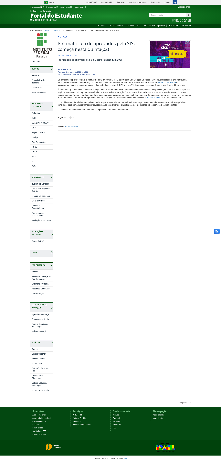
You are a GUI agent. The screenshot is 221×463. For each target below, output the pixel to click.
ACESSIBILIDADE (184, 7)
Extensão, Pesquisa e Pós (41, 369)
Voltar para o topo (183, 403)
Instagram (116, 421)
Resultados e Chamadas (37, 377)
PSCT (34, 152)
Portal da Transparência (154, 26)
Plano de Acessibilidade (38, 207)
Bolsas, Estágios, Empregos (39, 384)
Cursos (101, 26)
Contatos (173, 26)
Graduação (36, 88)
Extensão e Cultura (42, 284)
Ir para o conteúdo (37, 7)
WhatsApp (117, 425)
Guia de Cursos (38, 201)
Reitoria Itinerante (39, 435)
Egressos (35, 425)
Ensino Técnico (38, 359)
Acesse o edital (153, 98)
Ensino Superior (39, 354)
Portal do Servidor (79, 418)
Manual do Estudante (41, 196)
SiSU (34, 166)
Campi (34, 349)
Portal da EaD (133, 26)
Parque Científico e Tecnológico (40, 326)
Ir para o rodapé (80, 7)
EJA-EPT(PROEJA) (40, 123)
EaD (34, 118)
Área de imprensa (39, 415)
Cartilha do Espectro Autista (40, 190)
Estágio (35, 137)
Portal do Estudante (167, 82)
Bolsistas (36, 113)
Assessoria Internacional (41, 418)
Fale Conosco (37, 428)
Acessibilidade (158, 415)
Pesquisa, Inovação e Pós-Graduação (41, 278)
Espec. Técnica (38, 133)
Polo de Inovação (42, 332)
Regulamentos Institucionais (38, 214)
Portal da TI (77, 421)
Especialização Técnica (38, 81)
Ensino (38, 272)
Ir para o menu (52, 7)
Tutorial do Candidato (41, 184)
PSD (34, 157)
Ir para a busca (66, 7)
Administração (41, 294)
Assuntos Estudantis (42, 289)
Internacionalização (40, 390)
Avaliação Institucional (41, 220)
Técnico (35, 75)
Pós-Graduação (39, 92)
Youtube (116, 415)
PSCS (34, 147)
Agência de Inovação (42, 315)
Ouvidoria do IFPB (39, 431)
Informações (37, 363)
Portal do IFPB (116, 26)
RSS (114, 428)
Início (47, 30)
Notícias (57, 30)
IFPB (126, 458)
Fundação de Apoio (42, 320)
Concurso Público (39, 421)
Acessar (186, 26)
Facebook (116, 418)
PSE (34, 161)
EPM (34, 128)
